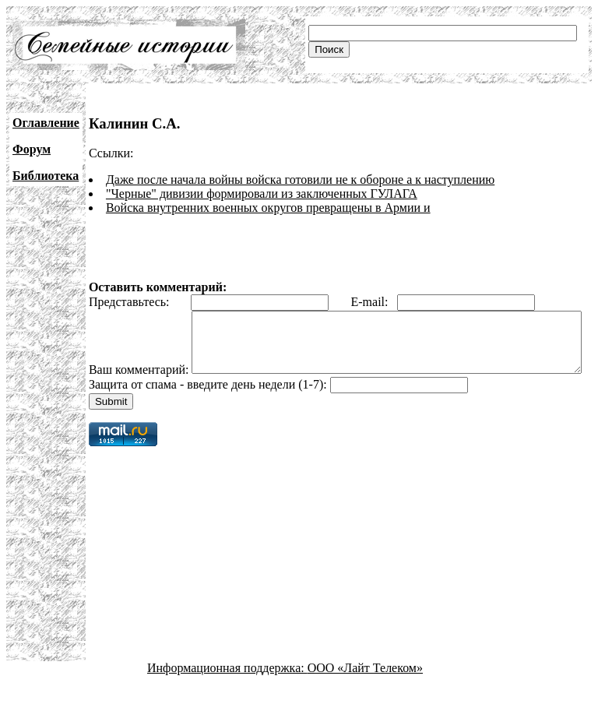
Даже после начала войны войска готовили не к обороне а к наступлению (300, 179)
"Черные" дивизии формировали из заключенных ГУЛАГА (261, 193)
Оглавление (45, 122)
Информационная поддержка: (227, 690)
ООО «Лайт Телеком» (365, 690)
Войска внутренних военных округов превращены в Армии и (268, 207)
